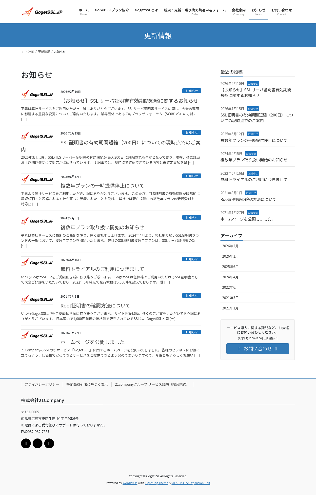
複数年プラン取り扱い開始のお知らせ (102, 227)
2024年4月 (230, 276)
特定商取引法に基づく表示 (87, 384)
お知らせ (191, 90)
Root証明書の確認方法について (95, 305)
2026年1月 (230, 256)
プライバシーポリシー (42, 384)
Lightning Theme (156, 483)
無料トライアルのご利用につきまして (102, 268)
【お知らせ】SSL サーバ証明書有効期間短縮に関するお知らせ (129, 100)
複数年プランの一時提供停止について (102, 185)
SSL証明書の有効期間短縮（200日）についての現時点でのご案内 (110, 146)
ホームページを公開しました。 (94, 341)
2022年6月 (230, 287)
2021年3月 (230, 297)
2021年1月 (230, 307)
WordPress (130, 483)
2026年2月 (230, 245)
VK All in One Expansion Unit (191, 483)
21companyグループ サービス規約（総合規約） (152, 384)
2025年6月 (230, 266)
